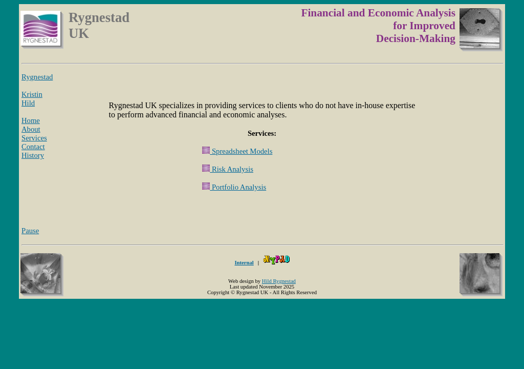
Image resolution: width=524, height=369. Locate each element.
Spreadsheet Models (237, 151)
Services (34, 138)
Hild (28, 103)
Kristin (31, 94)
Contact (33, 146)
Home (30, 120)
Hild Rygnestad (279, 281)
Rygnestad (37, 77)
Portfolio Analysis (234, 187)
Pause (30, 231)
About (30, 129)
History (32, 155)
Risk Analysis (227, 169)
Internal (243, 262)
